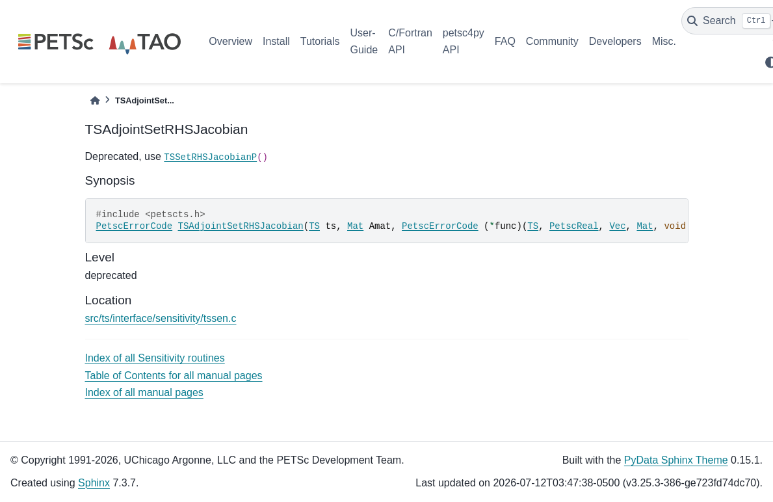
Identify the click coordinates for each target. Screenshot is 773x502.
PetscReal (574, 226)
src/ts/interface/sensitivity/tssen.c (161, 318)
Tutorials (320, 41)
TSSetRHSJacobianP (210, 157)
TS (314, 226)
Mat (355, 226)
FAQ (505, 41)
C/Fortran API (410, 41)
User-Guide (364, 41)
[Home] (94, 100)
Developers (615, 41)
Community (552, 41)
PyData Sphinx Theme (676, 460)
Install (276, 41)
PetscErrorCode (134, 226)
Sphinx (94, 482)
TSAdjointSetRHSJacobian (241, 226)
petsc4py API (463, 41)
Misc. (664, 41)
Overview (230, 41)
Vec (617, 226)
